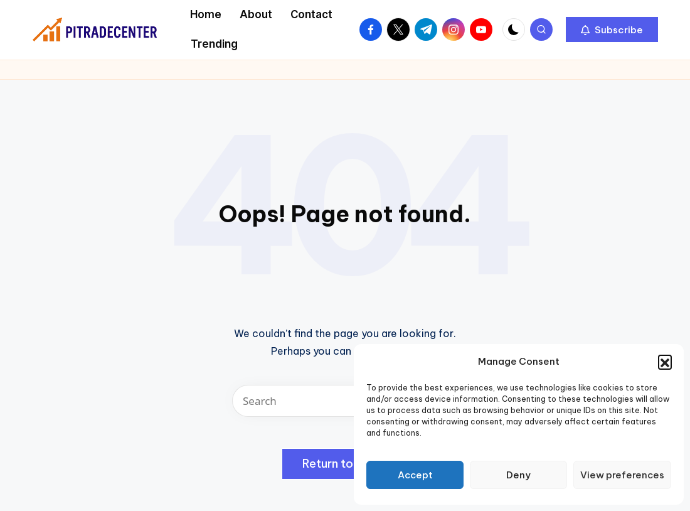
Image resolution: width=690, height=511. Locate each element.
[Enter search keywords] (345, 401)
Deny (518, 475)
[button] (665, 361)
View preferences (622, 475)
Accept (415, 475)
